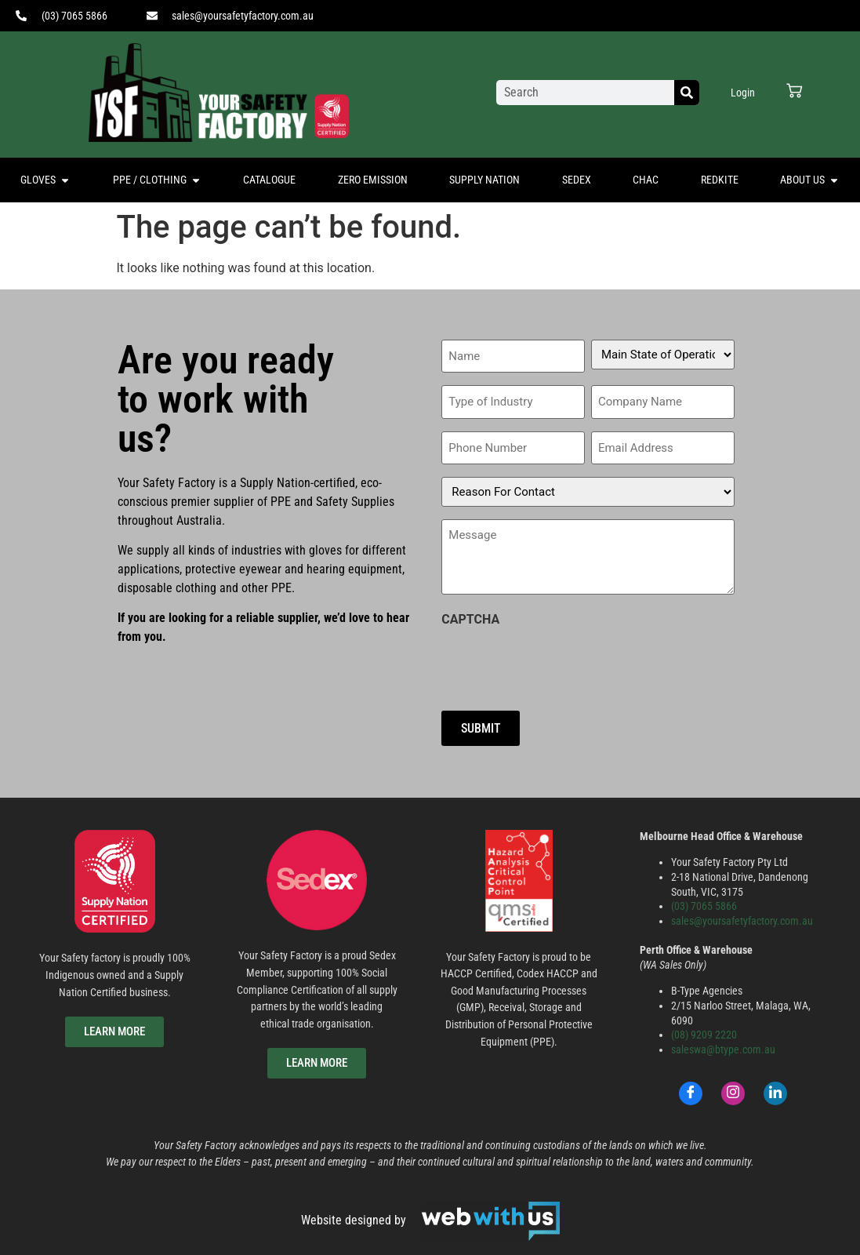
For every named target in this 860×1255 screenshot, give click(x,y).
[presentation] (560, 658)
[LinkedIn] (775, 1088)
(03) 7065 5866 (704, 901)
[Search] (686, 92)
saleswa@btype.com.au (723, 1044)
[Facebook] (690, 1088)
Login (743, 92)
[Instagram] (733, 1088)
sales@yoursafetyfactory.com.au (742, 915)
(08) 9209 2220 (704, 1030)
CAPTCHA (470, 615)
